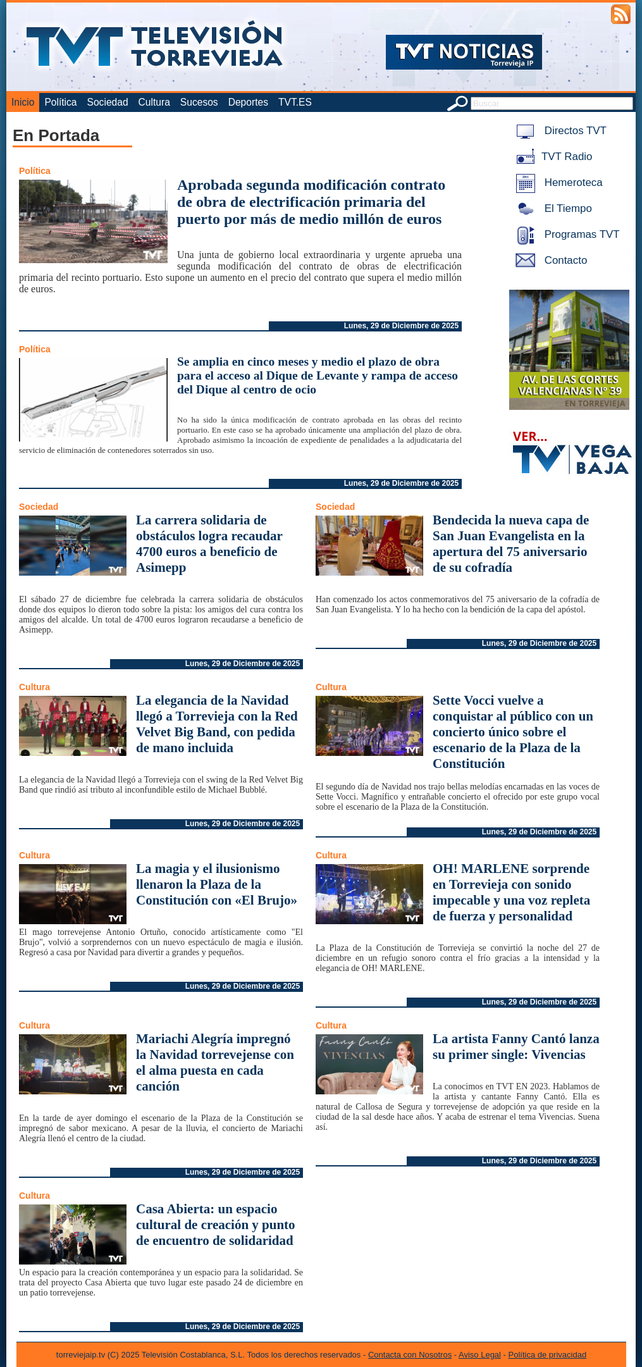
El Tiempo (551, 208)
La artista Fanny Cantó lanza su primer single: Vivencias (516, 1046)
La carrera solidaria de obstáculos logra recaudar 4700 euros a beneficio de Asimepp (209, 543)
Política (60, 102)
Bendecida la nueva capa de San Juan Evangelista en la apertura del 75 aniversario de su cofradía (511, 543)
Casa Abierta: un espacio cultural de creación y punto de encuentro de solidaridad (215, 1224)
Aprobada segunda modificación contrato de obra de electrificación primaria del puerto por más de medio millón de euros (311, 201)
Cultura (154, 102)
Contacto (549, 260)
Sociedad (107, 102)
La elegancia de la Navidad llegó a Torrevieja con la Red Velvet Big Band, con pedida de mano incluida (217, 724)
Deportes (248, 102)
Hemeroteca (557, 182)
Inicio (22, 102)
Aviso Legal (480, 1354)
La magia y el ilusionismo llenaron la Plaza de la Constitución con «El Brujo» (216, 884)
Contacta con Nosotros (410, 1354)
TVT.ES (295, 102)
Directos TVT (559, 131)
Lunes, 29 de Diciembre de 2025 (401, 325)
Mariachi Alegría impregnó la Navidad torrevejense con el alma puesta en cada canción (215, 1062)
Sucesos (199, 102)
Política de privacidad (548, 1354)
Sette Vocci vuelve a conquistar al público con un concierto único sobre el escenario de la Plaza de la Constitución (513, 732)
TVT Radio (551, 157)
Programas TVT (565, 234)
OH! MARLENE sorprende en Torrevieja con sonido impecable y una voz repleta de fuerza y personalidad (511, 892)
